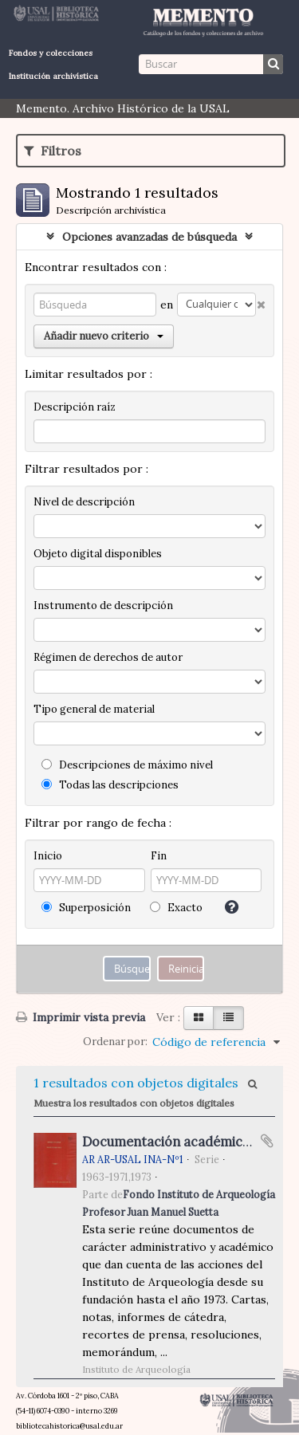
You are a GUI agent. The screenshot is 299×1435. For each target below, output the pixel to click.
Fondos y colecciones (50, 53)
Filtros (52, 151)
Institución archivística (53, 76)
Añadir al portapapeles (267, 1141)
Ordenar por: (115, 1041)
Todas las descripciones (110, 785)
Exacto (176, 907)
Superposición (86, 907)
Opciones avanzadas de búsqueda (149, 237)
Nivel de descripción (84, 502)
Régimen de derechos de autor (108, 657)
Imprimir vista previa (80, 1017)
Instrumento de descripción (103, 605)
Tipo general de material (94, 709)
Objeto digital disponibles (97, 553)
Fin (159, 856)
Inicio (47, 856)
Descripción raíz (74, 407)
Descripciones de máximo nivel (127, 765)
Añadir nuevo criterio (103, 336)
